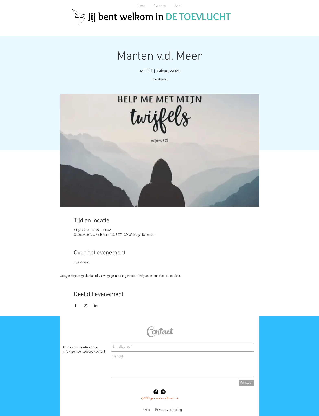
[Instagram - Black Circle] (163, 391)
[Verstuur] (246, 383)
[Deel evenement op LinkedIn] (96, 305)
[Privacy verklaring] (168, 410)
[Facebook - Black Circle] (155, 391)
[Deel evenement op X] (86, 305)
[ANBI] (146, 410)
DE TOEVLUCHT (198, 16)
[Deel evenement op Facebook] (76, 305)
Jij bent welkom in (127, 16)
